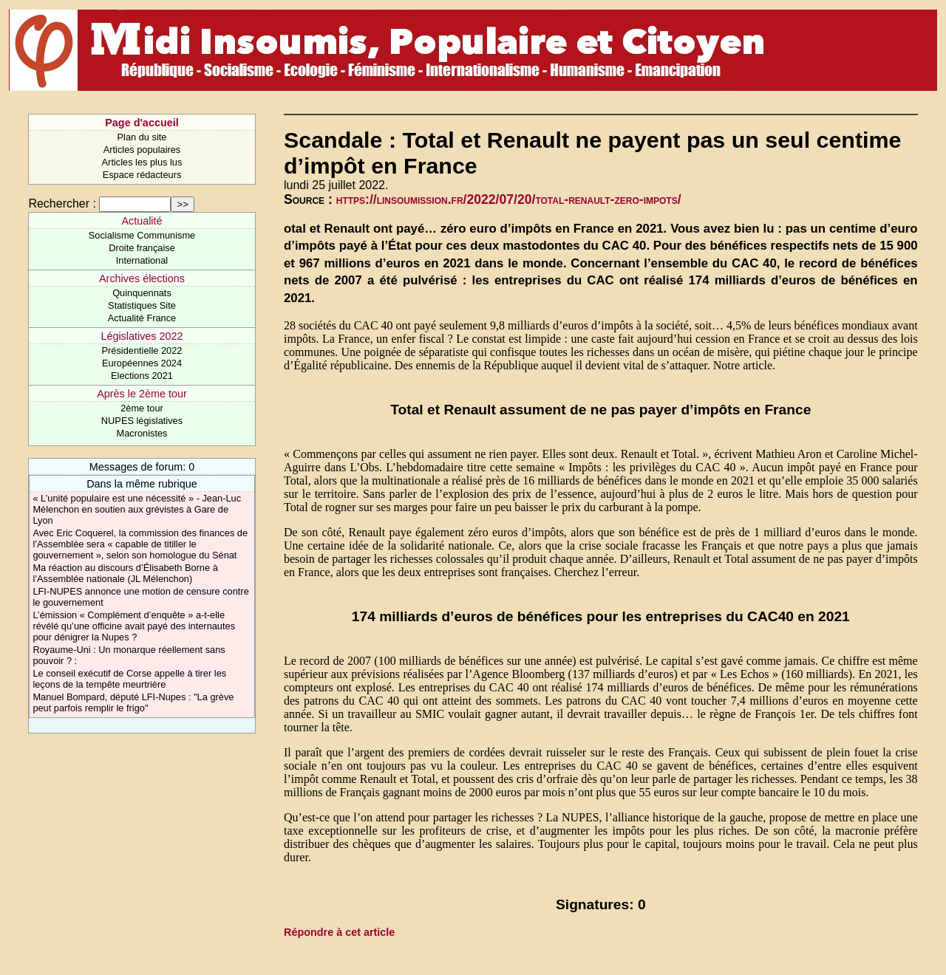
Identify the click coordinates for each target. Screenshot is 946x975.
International (142, 260)
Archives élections (142, 278)
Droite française (142, 247)
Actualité (141, 221)
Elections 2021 (142, 375)
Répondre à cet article (339, 932)
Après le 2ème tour (142, 394)
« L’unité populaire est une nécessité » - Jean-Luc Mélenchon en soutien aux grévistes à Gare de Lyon (137, 509)
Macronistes (141, 433)
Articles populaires (142, 149)
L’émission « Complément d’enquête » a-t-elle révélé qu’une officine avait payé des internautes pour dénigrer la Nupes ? (134, 626)
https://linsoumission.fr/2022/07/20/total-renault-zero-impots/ (508, 199)
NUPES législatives (142, 420)
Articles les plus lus (142, 162)
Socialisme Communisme (142, 235)
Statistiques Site (142, 305)
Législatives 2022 (142, 336)
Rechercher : (62, 203)
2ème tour (141, 408)
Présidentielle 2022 (142, 350)
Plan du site (142, 137)
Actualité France (142, 318)
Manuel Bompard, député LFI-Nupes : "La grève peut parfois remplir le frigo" (133, 702)
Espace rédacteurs (142, 174)
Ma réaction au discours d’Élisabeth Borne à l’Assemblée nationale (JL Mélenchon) (125, 573)
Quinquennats (141, 292)
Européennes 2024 (142, 363)
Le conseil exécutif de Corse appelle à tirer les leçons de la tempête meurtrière (129, 679)
